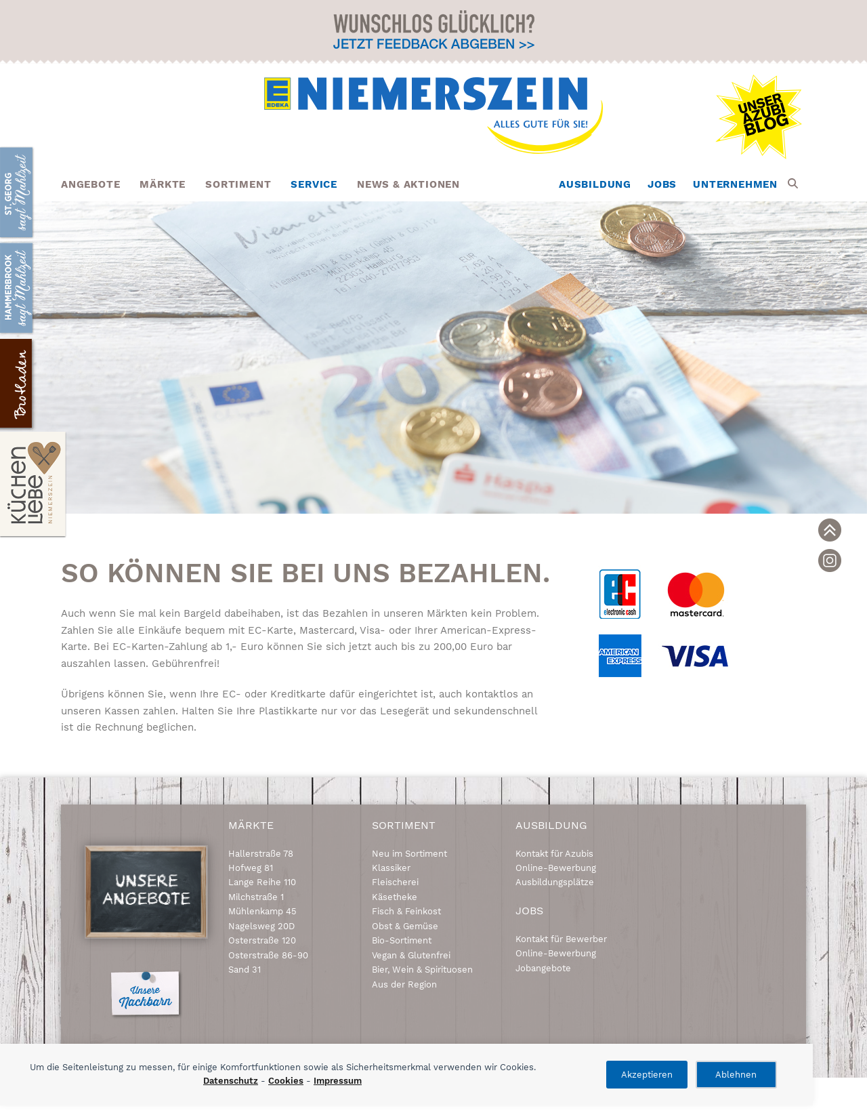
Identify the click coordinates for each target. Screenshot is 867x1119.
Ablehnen (736, 1075)
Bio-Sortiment (401, 940)
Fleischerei (395, 882)
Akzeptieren (647, 1075)
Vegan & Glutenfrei (411, 955)
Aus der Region (404, 984)
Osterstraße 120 (262, 940)
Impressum (338, 1081)
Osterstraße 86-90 (268, 955)
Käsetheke (394, 897)
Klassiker (391, 868)
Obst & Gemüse (405, 926)
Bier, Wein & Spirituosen (422, 969)
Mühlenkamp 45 (262, 911)
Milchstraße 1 (256, 897)
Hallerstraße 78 (260, 854)
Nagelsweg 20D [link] (261, 926)
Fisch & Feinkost (406, 911)
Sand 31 (244, 969)
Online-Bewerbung (555, 868)
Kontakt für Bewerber (561, 939)
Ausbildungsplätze (554, 882)
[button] (793, 184)
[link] (830, 530)
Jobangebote (543, 968)
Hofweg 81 (250, 868)
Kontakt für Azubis (554, 854)
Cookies (285, 1081)
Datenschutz (230, 1081)
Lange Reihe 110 (262, 882)
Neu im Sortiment (409, 854)
